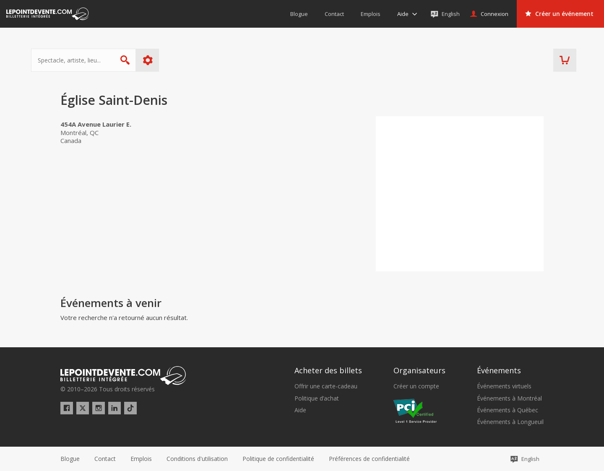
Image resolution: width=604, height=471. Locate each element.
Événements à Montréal (509, 398)
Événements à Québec (507, 410)
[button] (369, 459)
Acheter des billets (328, 370)
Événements (499, 370)
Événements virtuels (504, 386)
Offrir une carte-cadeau (325, 386)
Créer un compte (416, 386)
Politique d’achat (316, 398)
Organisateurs (419, 370)
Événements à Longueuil (510, 422)
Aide (300, 410)
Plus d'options (177, 60)
